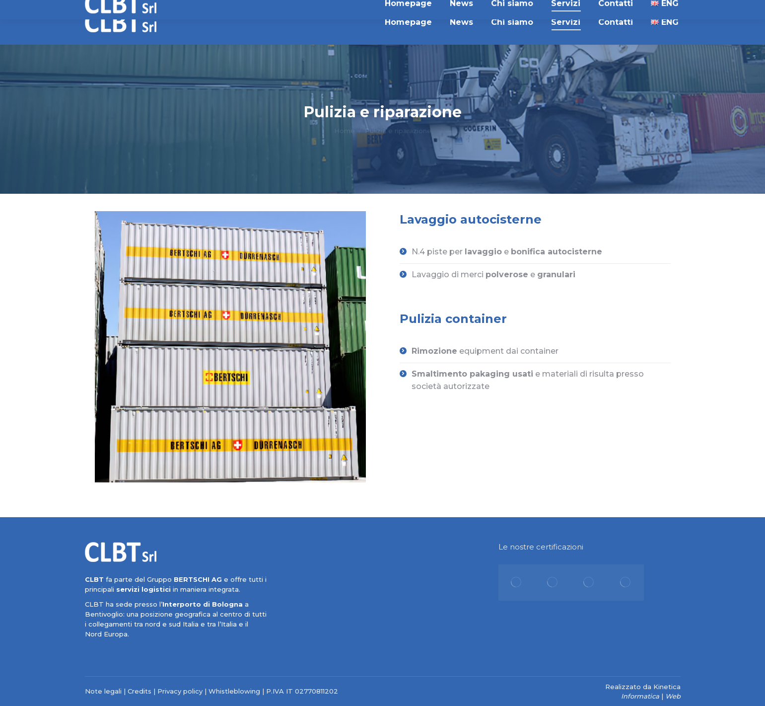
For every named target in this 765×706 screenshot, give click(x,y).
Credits (139, 691)
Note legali (103, 691)
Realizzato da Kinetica (643, 687)
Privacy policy (180, 691)
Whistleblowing (234, 691)
